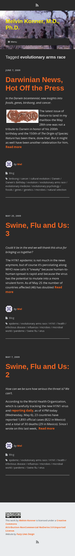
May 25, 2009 (13, 215)
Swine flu (32, 331)
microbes (40, 189)
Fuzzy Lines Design (25, 534)
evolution (32, 182)
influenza (33, 327)
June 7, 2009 (13, 70)
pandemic (19, 331)
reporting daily (22, 410)
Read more (14, 147)
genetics (28, 189)
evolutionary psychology (45, 186)
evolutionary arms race (53, 182)
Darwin (56, 178)
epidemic (14, 323)
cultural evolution (40, 178)
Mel (19, 164)
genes (18, 189)
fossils (9, 189)
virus (41, 331)
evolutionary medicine (18, 186)
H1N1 (52, 323)
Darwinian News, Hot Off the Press (35, 84)
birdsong (14, 178)
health (61, 323)
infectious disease (16, 327)
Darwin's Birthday (15, 182)
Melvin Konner (27, 520)
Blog (11, 173)
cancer (24, 178)
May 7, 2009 (13, 357)
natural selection (57, 189)
